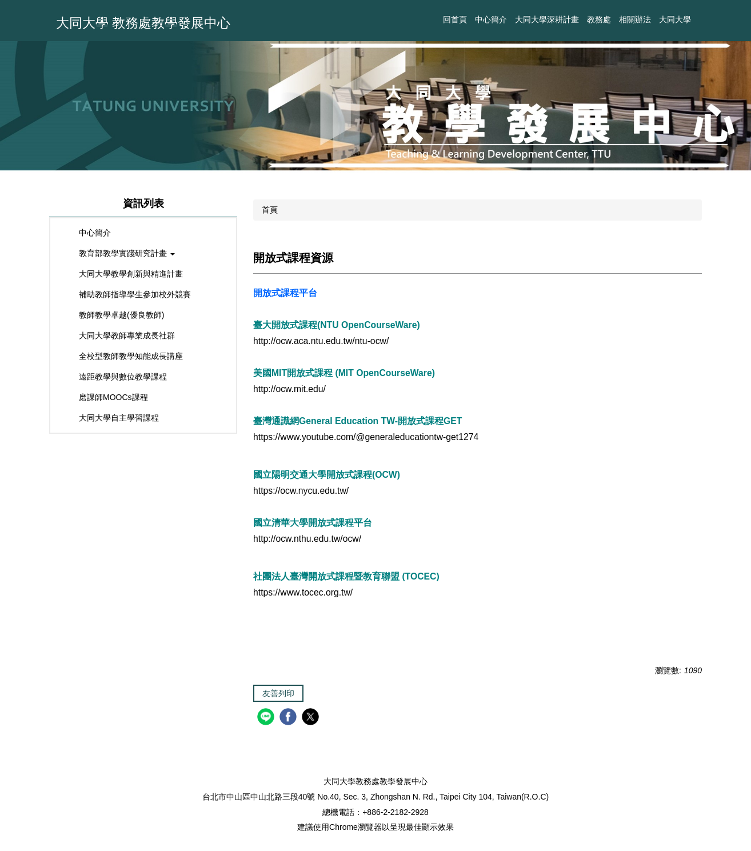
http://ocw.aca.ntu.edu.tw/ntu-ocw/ (321, 341)
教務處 (599, 19)
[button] (143, 253)
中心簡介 (491, 19)
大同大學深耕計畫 (547, 19)
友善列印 (278, 693)
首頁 (270, 209)
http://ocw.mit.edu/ (289, 389)
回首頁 (455, 19)
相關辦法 (635, 19)
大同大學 (675, 19)
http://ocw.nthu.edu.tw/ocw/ (307, 539)
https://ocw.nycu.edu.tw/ (301, 491)
